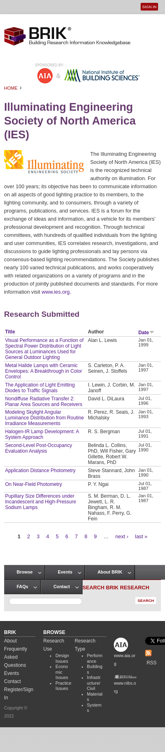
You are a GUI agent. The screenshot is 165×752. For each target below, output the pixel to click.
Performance (94, 658)
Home (11, 88)
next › (121, 536)
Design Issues (62, 658)
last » (141, 536)
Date (146, 332)
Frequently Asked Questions (15, 657)
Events (65, 571)
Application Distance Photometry (40, 470)
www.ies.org (55, 292)
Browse (25, 571)
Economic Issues (61, 672)
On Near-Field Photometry (33, 484)
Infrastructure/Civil (94, 683)
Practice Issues (63, 686)
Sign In (149, 6)
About (10, 641)
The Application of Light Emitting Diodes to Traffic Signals (39, 387)
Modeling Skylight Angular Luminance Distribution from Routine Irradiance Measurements (44, 417)
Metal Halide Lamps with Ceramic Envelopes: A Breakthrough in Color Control (43, 371)
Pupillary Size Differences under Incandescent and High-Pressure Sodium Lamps (40, 501)
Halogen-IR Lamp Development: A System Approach (41, 434)
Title (10, 332)
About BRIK (110, 571)
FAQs (22, 586)
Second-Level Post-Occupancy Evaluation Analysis (38, 448)
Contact (61, 586)
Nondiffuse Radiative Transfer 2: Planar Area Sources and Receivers (43, 401)
